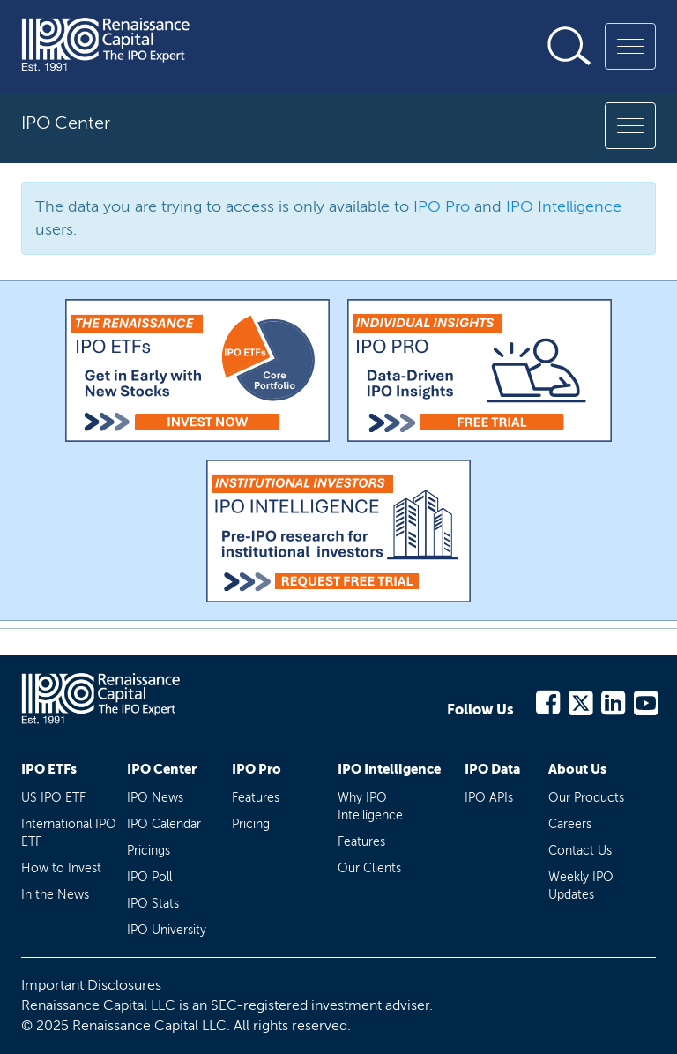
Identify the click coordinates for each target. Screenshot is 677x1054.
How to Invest (61, 868)
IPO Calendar (164, 824)
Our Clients (369, 868)
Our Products (586, 797)
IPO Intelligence (563, 206)
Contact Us (580, 850)
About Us (577, 769)
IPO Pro (441, 206)
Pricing (251, 824)
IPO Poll (149, 877)
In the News (55, 894)
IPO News (155, 797)
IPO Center (162, 769)
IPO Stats (153, 903)
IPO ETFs (49, 769)
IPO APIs (489, 797)
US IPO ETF (53, 797)
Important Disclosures (91, 984)
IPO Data (492, 769)
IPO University (166, 930)
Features (255, 797)
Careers (569, 824)
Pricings (148, 850)
